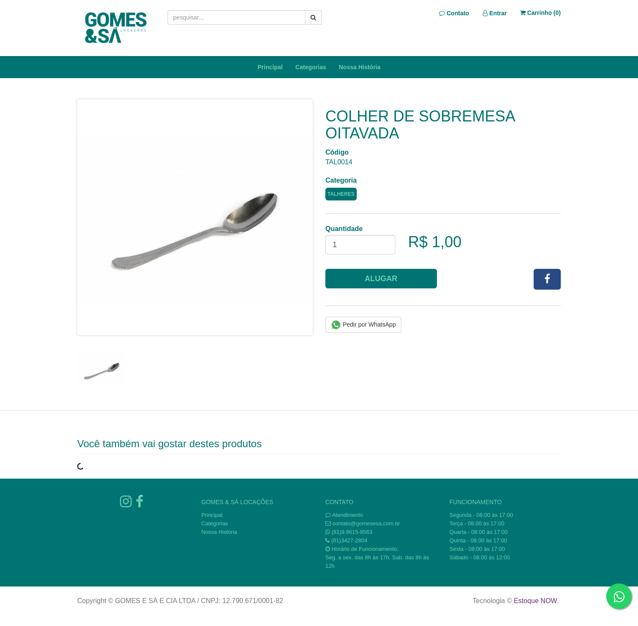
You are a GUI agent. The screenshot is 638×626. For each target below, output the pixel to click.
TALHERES (341, 194)
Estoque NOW (535, 600)
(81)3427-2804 (349, 540)
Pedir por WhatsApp (363, 325)
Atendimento (344, 515)
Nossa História (360, 67)
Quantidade (344, 228)
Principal (270, 67)
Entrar (495, 13)
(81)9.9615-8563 (352, 532)
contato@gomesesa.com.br (366, 523)
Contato (454, 13)
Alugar (381, 278)
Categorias (310, 67)
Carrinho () (540, 12)
